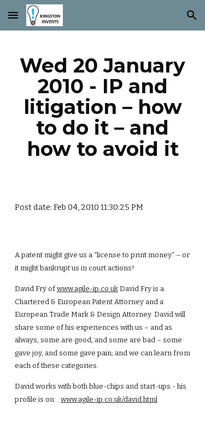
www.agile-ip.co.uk (87, 289)
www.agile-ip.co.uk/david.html (109, 399)
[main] (102, 107)
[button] (13, 15)
